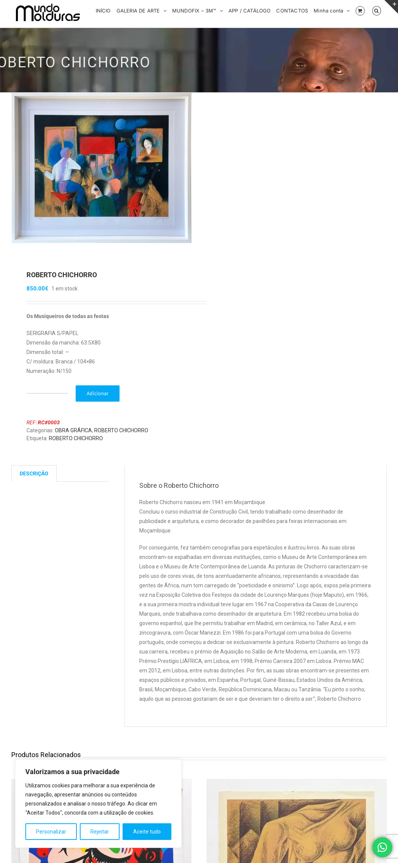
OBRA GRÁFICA (73, 431)
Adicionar (98, 393)
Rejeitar (99, 832)
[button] (376, 10)
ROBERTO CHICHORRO (121, 431)
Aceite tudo (147, 832)
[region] (98, 803)
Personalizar (51, 832)
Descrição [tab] (34, 474)
